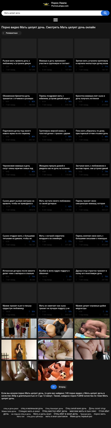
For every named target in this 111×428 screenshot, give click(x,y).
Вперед (62, 387)
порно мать (100, 414)
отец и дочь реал (10, 408)
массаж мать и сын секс (83, 411)
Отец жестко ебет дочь (54, 411)
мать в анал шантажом (56, 416)
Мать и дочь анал (42, 414)
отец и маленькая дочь (32, 408)
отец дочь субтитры (35, 417)
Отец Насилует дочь (54, 408)
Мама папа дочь (9, 411)
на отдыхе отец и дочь (21, 414)
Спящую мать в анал (29, 411)
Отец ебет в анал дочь (66, 413)
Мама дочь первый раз (81, 416)
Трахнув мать (85, 414)
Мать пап (20, 417)
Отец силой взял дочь (76, 408)
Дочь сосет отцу (97, 408)
